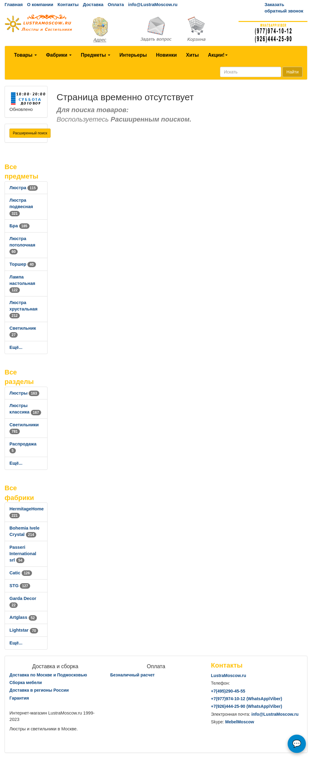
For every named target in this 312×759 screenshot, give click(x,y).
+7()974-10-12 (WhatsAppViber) (246, 698)
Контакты (68, 4)
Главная (14, 4)
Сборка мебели (25, 682)
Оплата (116, 4)
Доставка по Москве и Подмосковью (48, 674)
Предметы (95, 55)
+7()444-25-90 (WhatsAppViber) (246, 706)
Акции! (217, 55)
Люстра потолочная (22, 245)
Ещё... (16, 347)
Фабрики (59, 55)
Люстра (23, 187)
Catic (20, 572)
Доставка (93, 4)
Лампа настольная (22, 283)
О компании (40, 4)
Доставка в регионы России (39, 690)
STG (19, 585)
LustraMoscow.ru (228, 675)
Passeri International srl (22, 553)
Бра (19, 225)
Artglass (23, 617)
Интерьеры (133, 55)
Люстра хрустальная (23, 309)
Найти (292, 71)
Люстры (24, 393)
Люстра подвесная (21, 206)
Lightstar (23, 630)
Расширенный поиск (30, 133)
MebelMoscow (239, 721)
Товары (25, 55)
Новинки (166, 55)
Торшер (22, 264)
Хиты (192, 55)
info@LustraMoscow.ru (153, 4)
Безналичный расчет (132, 674)
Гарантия (19, 698)
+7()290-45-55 (228, 691)
